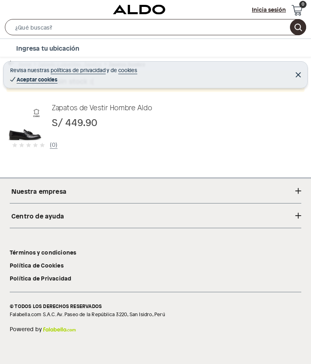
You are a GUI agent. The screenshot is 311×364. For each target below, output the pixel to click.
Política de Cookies (37, 265)
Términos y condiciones (43, 252)
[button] (155, 29)
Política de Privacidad (40, 278)
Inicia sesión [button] (269, 9)
